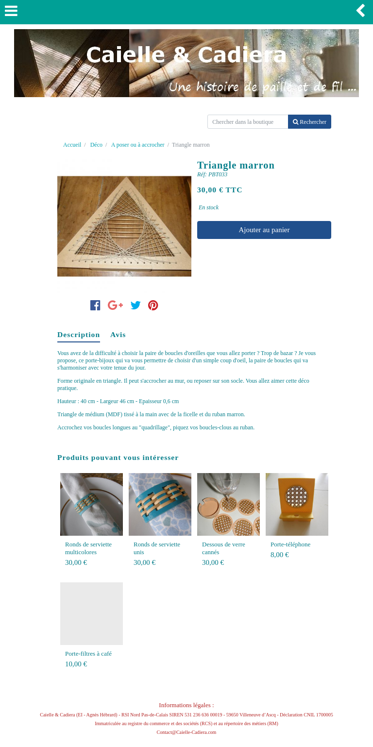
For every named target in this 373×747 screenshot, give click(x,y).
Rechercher (309, 122)
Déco (96, 144)
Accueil (72, 144)
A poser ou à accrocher (138, 144)
